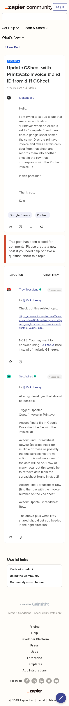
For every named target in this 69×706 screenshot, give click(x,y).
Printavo (42, 215)
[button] (60, 7)
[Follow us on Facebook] (27, 681)
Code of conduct (21, 569)
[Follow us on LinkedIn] (34, 681)
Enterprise (34, 658)
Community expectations (27, 582)
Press (34, 645)
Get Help (11, 28)
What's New (13, 37)
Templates (34, 664)
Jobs (34, 651)
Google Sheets (20, 215)
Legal (41, 700)
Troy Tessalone (28, 289)
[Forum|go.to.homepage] (26, 7)
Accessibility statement (47, 612)
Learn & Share (36, 28)
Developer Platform (34, 639)
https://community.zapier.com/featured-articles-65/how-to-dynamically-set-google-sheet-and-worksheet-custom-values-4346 (40, 322)
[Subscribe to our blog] (41, 681)
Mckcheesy (26, 97)
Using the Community (24, 576)
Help (34, 633)
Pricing (34, 626)
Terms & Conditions (19, 612)
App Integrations (34, 670)
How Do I (13, 47)
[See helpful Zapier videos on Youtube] (56, 681)
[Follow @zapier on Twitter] (49, 681)
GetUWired (26, 376)
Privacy (53, 700)
